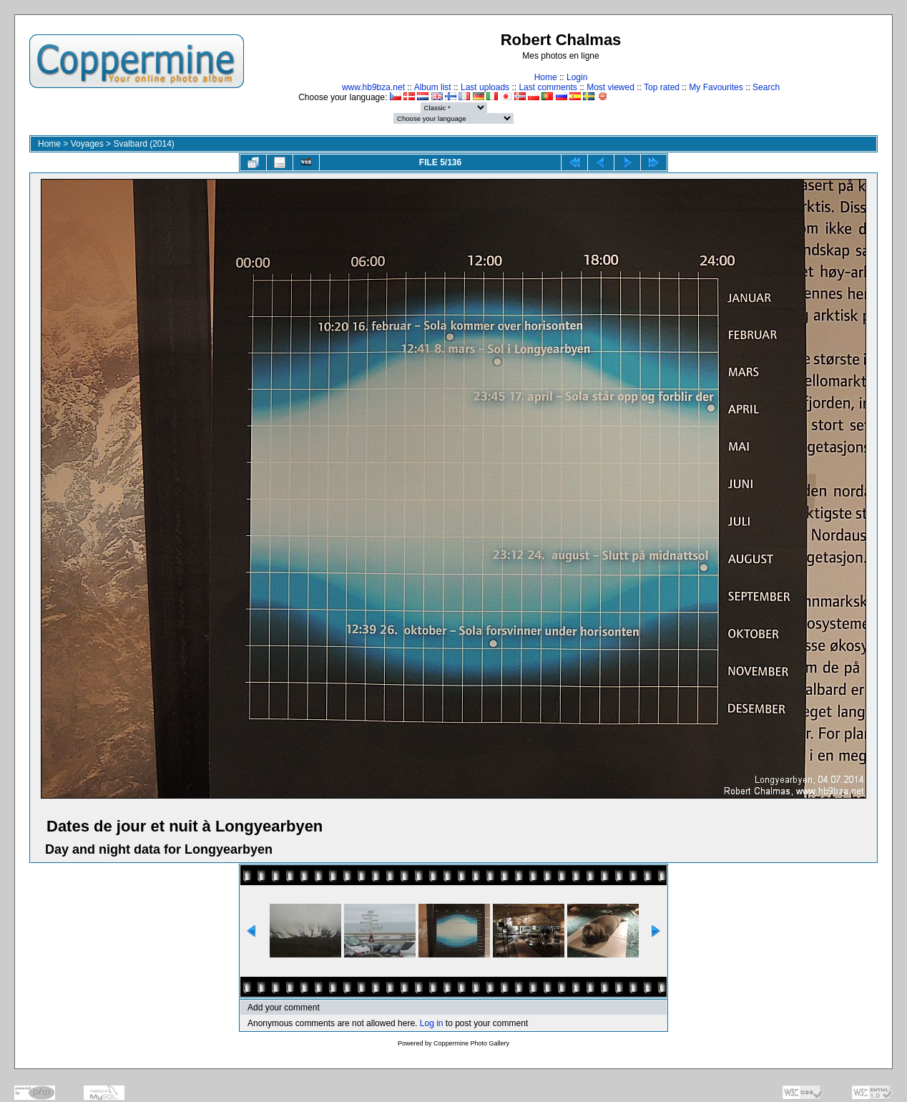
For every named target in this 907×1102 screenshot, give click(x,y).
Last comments (548, 87)
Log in (431, 1023)
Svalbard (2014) (143, 144)
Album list (432, 87)
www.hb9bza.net (373, 87)
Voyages (87, 144)
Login (577, 77)
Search (766, 87)
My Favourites (715, 87)
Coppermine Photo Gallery (471, 1043)
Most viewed (610, 87)
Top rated (662, 87)
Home (545, 77)
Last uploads (485, 87)
